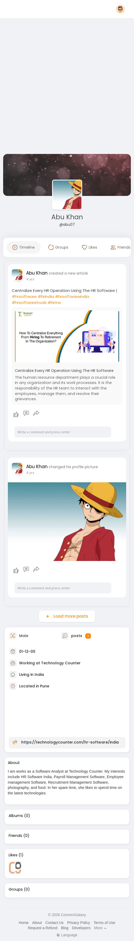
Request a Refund (42, 928)
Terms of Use (104, 923)
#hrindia (46, 296)
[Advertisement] (61, 87)
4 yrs (30, 279)
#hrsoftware (24, 296)
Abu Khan (67, 217)
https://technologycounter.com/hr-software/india (70, 742)
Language (67, 935)
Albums (16, 816)
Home (24, 923)
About (37, 923)
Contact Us (55, 923)
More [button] (100, 928)
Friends (15, 835)
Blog (64, 928)
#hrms (54, 302)
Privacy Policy (78, 923)
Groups (16, 889)
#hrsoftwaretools (29, 302)
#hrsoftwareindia (72, 296)
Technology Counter (61, 663)
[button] (120, 9)
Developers (81, 928)
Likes (13, 855)
